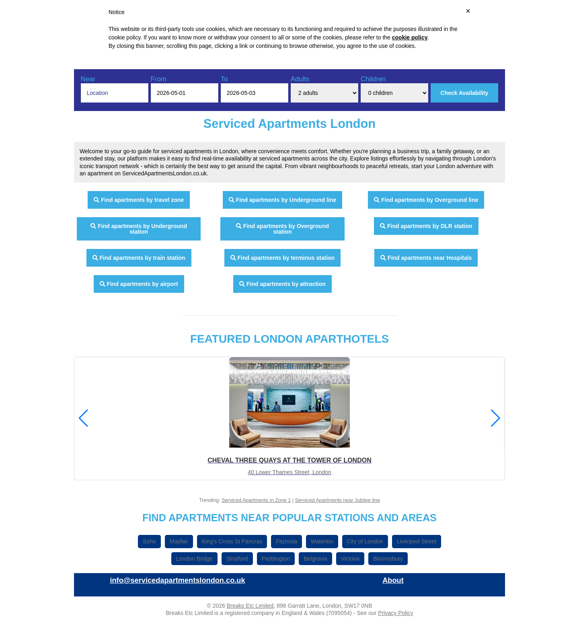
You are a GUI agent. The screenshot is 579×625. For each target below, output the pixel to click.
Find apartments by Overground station (282, 229)
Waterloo (322, 541)
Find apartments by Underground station (138, 229)
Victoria (350, 558)
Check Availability (465, 93)
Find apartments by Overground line (426, 200)
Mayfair (179, 541)
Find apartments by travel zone (139, 200)
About (393, 580)
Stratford (237, 558)
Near (88, 79)
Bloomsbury (388, 558)
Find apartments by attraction (282, 284)
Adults (300, 79)
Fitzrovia (286, 541)
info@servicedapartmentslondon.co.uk (177, 580)
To (224, 79)
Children (373, 79)
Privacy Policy (395, 613)
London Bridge (194, 558)
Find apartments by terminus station (282, 258)
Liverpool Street (416, 541)
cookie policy (410, 37)
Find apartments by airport (139, 284)
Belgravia (315, 558)
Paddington (276, 558)
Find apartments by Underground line (283, 200)
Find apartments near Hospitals (426, 258)
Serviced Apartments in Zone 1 (256, 500)
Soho (149, 541)
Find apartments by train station (138, 258)
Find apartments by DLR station (426, 226)
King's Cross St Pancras (232, 541)
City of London (365, 541)
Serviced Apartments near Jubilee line (337, 500)
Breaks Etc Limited (250, 605)
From (158, 79)
